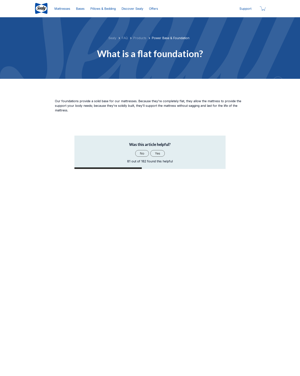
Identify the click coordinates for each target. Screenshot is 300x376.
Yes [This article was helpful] (157, 153)
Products (139, 38)
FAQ (125, 38)
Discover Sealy (132, 9)
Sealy (112, 38)
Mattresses (62, 9)
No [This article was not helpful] (142, 153)
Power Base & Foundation (170, 38)
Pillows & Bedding (103, 9)
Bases (80, 9)
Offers (153, 9)
